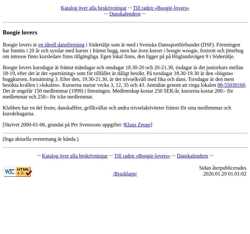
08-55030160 (231, 85)
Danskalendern (125, 14)
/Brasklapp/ (125, 173)
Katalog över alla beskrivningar (94, 8)
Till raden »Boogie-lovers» (161, 8)
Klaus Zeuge (137, 124)
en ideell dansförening (61, 44)
